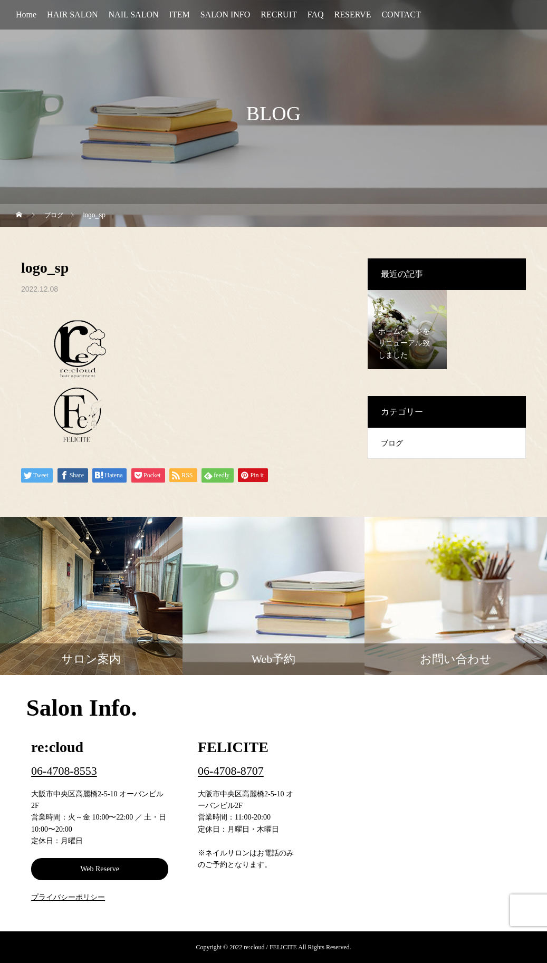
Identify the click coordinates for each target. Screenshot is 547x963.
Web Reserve (99, 869)
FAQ (316, 14)
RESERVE (352, 14)
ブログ (392, 443)
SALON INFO (225, 14)
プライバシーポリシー (68, 897)
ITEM (179, 14)
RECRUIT (278, 14)
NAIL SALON (134, 14)
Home (26, 14)
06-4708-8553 (64, 770)
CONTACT (400, 14)
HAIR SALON (72, 14)
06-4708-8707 (231, 770)
